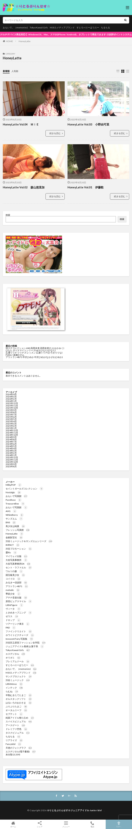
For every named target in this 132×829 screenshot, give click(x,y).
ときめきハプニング (19, 612)
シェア (39, 824)
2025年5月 (11, 419)
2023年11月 (12, 459)
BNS (11, 522)
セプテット (14, 714)
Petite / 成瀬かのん (15, 354)
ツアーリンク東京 (18, 623)
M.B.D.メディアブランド (62, 27)
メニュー (66, 824)
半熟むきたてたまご (19, 695)
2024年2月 (11, 452)
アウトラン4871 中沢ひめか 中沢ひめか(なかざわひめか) (34, 357)
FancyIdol (13, 744)
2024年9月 (11, 437)
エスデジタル (15, 653)
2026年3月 (11, 396)
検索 (8, 215)
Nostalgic (13, 492)
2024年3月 (11, 450)
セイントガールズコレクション (24, 488)
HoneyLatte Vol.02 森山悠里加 (24, 187)
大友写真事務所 (16, 560)
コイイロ (13, 578)
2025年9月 (11, 410)
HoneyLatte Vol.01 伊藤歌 (86, 187)
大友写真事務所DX (18, 563)
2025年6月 (11, 416)
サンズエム (14, 518)
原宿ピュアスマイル (19, 601)
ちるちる (105, 27)
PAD (11, 627)
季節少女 (13, 593)
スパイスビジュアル (19, 721)
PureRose (14, 499)
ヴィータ (13, 608)
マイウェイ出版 (16, 556)
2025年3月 (11, 423)
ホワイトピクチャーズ (20, 635)
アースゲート (15, 725)
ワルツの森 (14, 571)
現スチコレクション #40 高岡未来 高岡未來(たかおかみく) (35, 348)
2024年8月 (11, 439)
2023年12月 (12, 457)
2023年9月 (11, 464)
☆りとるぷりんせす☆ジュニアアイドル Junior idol (75, 810)
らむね (12, 691)
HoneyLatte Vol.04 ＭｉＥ (21, 124)
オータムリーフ (16, 710)
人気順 (14, 71)
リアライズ (14, 740)
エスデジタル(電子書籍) (21, 751)
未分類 (9, 754)
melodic (13, 590)
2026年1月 (11, 401)
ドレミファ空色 (16, 729)
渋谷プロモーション (19, 548)
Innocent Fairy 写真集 (19, 638)
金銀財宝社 (14, 537)
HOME (9, 41)
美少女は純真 (15, 526)
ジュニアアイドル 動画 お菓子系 (25, 646)
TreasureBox (15, 503)
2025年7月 (11, 414)
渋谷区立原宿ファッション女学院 (26, 642)
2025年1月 (11, 428)
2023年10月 (12, 462)
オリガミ (13, 657)
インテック (14, 687)
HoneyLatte (24, 41)
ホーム (13, 824)
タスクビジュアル (18, 732)
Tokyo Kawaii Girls (39, 27)
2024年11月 (12, 432)
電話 (92, 824)
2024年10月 (12, 434)
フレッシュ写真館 (18, 530)
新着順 (6, 71)
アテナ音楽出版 (16, 597)
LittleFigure (14, 605)
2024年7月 (11, 441)
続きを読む (55, 133)
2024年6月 (11, 443)
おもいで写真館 (16, 496)
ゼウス (12, 616)
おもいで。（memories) (15, 27)
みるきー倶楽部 (16, 582)
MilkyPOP (14, 484)
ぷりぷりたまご (16, 706)
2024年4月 (11, 448)
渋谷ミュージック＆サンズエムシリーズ (29, 541)
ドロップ (13, 620)
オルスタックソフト (19, 699)
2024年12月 (12, 430)
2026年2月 (11, 398)
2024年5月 (11, 446)
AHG (11, 511)
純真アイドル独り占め (20, 717)
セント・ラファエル (19, 567)
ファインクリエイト (19, 631)
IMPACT (13, 545)
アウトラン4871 (17, 586)
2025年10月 (12, 407)
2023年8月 (11, 466)
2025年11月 (12, 405)
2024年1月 (11, 455)
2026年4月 (11, 394)
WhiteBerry (15, 514)
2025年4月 (11, 421)
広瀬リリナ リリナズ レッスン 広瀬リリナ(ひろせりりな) (34, 352)
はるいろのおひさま (19, 702)
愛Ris (11, 552)
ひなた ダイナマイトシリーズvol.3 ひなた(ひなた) (31, 350)
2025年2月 (11, 425)
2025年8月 (11, 412)
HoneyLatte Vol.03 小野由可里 (88, 124)
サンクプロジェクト (19, 676)
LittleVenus (14, 684)
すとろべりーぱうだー (88, 27)
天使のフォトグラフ (19, 747)
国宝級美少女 (15, 575)
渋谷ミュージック (18, 680)
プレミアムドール (18, 661)
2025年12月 (12, 403)
